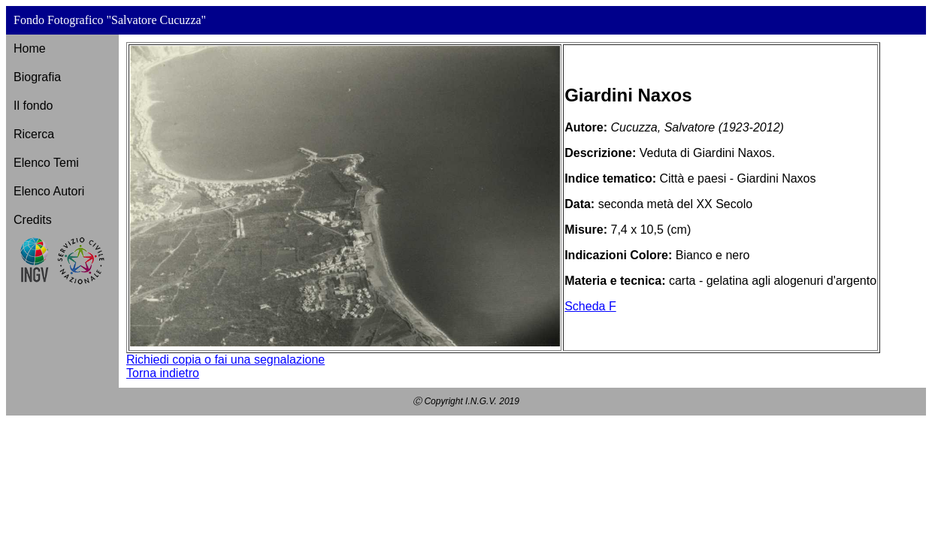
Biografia (37, 77)
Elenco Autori (49, 191)
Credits (33, 219)
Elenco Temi (46, 162)
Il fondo (33, 105)
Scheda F (590, 306)
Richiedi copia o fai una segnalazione (225, 359)
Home (30, 48)
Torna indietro (162, 373)
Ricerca (34, 134)
